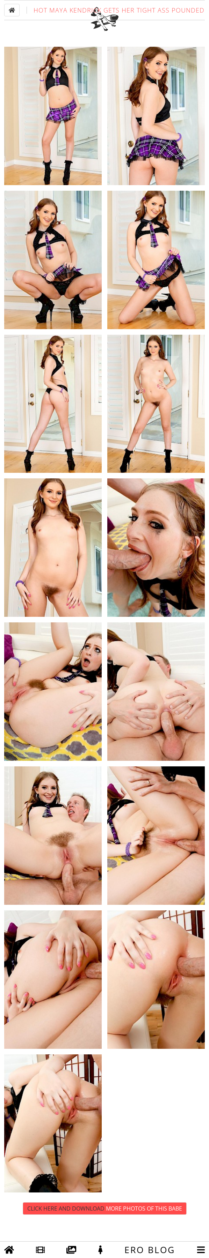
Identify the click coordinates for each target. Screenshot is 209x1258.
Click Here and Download (104, 1228)
